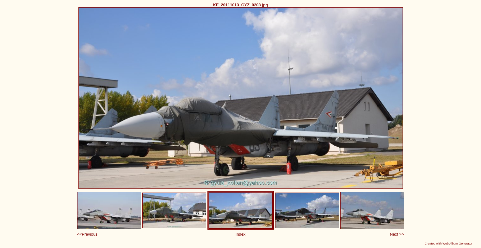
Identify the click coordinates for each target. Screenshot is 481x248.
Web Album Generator (457, 243)
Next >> (397, 234)
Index (240, 234)
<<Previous (87, 234)
